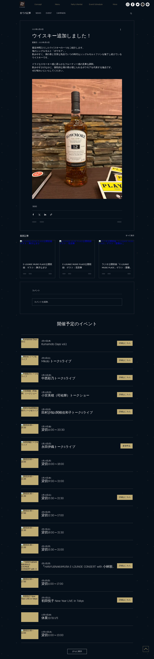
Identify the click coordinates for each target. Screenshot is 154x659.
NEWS (38, 13)
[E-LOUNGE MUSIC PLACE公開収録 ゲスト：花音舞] (77, 250)
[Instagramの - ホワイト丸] (128, 4)
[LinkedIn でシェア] (45, 214)
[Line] (148, 4)
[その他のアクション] (120, 29)
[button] (131, 13)
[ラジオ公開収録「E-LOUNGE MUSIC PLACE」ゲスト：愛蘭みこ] (116, 250)
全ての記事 (25, 13)
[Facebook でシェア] (33, 214)
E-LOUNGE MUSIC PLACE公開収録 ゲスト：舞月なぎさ (37, 266)
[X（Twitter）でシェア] (39, 214)
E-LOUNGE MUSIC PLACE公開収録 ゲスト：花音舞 (77, 266)
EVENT (49, 13)
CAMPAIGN (61, 13)
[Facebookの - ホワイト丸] (133, 4)
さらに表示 (77, 651)
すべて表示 (130, 236)
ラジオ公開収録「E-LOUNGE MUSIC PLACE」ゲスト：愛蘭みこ (116, 266)
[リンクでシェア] (51, 214)
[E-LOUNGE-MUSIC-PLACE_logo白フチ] (143, 4)
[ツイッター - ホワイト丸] (138, 4)
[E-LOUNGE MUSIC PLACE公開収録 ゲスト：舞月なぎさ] (37, 250)
